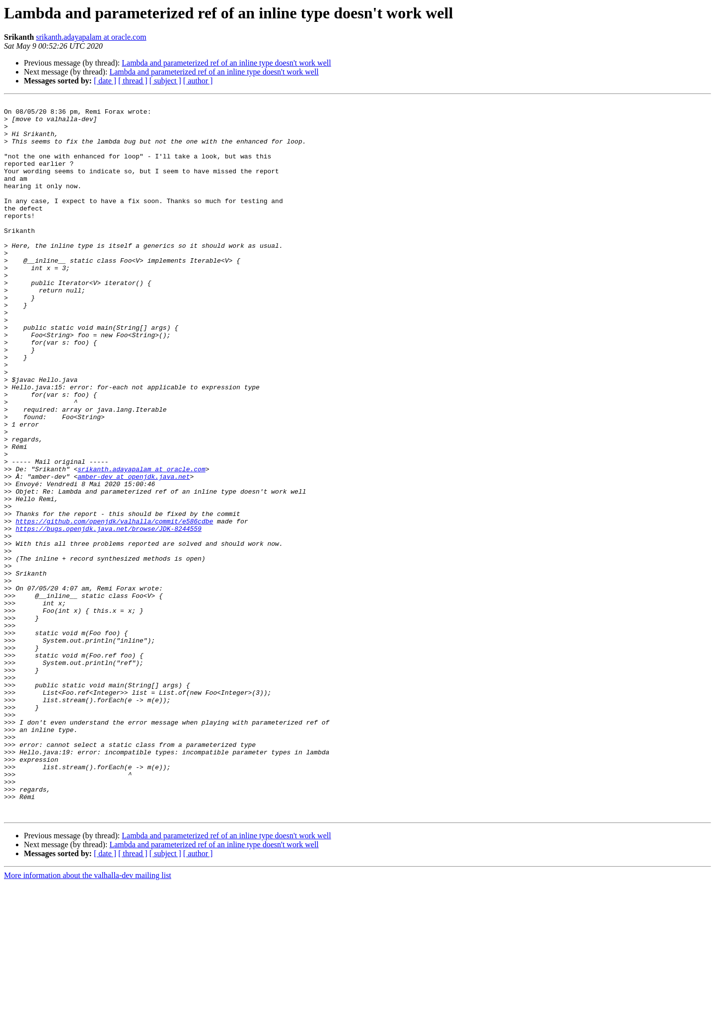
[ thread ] (132, 80)
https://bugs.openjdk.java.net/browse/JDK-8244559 (108, 614)
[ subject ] (165, 80)
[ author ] (198, 80)
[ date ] (105, 80)
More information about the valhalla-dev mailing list (87, 1018)
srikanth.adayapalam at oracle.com (91, 37)
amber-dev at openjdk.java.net (133, 552)
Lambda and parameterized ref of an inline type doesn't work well (226, 63)
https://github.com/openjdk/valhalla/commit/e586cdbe (114, 605)
